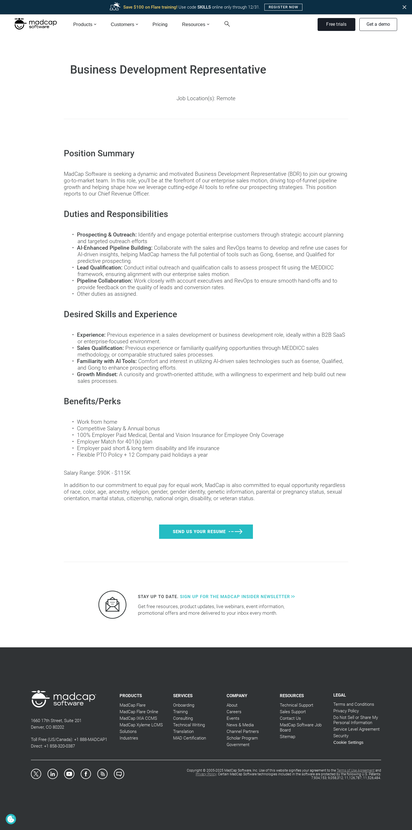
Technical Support (296, 705)
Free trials (336, 24)
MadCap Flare (133, 705)
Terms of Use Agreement (356, 770)
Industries (129, 738)
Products (82, 24)
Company (237, 695)
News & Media (240, 725)
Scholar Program (242, 738)
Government (238, 744)
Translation (183, 731)
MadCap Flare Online (139, 711)
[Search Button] (229, 24)
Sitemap (287, 736)
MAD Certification (189, 738)
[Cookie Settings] (11, 819)
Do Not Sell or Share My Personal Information (355, 720)
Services (183, 695)
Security (340, 735)
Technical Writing (189, 725)
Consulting (183, 718)
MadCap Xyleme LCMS (141, 725)
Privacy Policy (346, 710)
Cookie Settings (348, 742)
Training (180, 711)
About (232, 705)
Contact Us (290, 718)
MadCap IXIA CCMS (138, 718)
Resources (193, 24)
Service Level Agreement (356, 729)
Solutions (128, 731)
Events (233, 718)
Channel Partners (243, 731)
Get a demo (378, 24)
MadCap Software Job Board (301, 727)
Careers (234, 711)
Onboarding (183, 705)
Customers (122, 24)
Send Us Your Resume (199, 531)
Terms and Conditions (353, 704)
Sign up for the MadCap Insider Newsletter (237, 596)
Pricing (160, 24)
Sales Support (293, 711)
